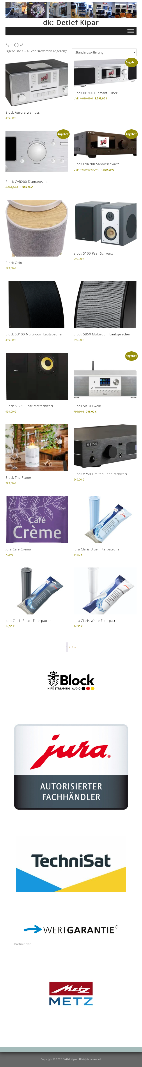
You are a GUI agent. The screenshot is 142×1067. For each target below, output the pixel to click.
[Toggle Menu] (130, 31)
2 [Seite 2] (70, 647)
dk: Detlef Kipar (71, 22)
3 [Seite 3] (72, 647)
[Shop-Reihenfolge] (104, 52)
